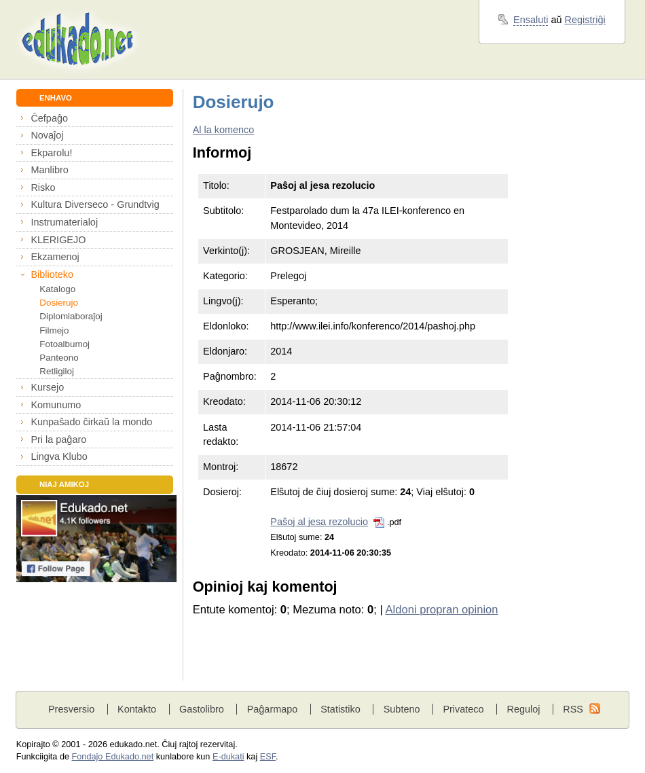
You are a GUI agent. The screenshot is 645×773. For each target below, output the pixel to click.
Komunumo (56, 404)
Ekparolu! (51, 152)
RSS (573, 709)
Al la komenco (224, 129)
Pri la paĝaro (58, 439)
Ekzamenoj (55, 256)
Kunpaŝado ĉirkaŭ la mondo (91, 421)
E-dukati (228, 756)
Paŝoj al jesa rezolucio (319, 521)
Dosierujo (58, 303)
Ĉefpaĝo (49, 118)
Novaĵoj (47, 135)
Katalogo (57, 289)
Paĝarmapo (272, 709)
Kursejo (47, 387)
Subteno (402, 709)
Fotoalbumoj (64, 344)
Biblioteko (52, 274)
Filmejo (54, 330)
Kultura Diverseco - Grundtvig (95, 204)
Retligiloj (56, 371)
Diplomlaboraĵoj (70, 316)
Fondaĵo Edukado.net (113, 756)
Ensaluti (530, 19)
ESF (268, 756)
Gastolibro (201, 709)
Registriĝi (585, 19)
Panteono (58, 358)
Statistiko (340, 709)
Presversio (71, 709)
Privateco (463, 709)
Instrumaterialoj (64, 222)
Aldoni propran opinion (441, 609)
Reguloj (523, 709)
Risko (43, 187)
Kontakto (136, 709)
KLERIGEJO (58, 239)
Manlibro (49, 169)
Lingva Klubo (59, 456)
